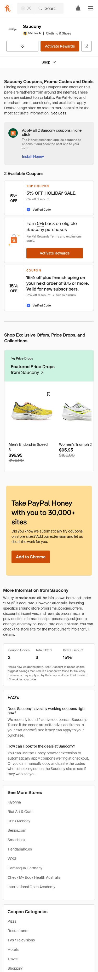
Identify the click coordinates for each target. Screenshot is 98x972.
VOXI (12, 858)
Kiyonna (14, 802)
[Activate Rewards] (60, 46)
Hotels (13, 949)
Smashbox (16, 839)
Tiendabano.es (20, 849)
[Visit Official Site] (86, 46)
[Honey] (7, 8)
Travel (13, 959)
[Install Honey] (33, 156)
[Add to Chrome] (30, 557)
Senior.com (17, 830)
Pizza (12, 921)
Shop (49, 62)
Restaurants (18, 930)
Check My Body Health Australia (34, 877)
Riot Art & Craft (20, 811)
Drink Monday (19, 821)
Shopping (15, 968)
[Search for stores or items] (40, 8)
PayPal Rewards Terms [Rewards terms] (42, 236)
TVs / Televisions (21, 940)
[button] (91, 8)
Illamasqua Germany (25, 868)
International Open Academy (31, 886)
